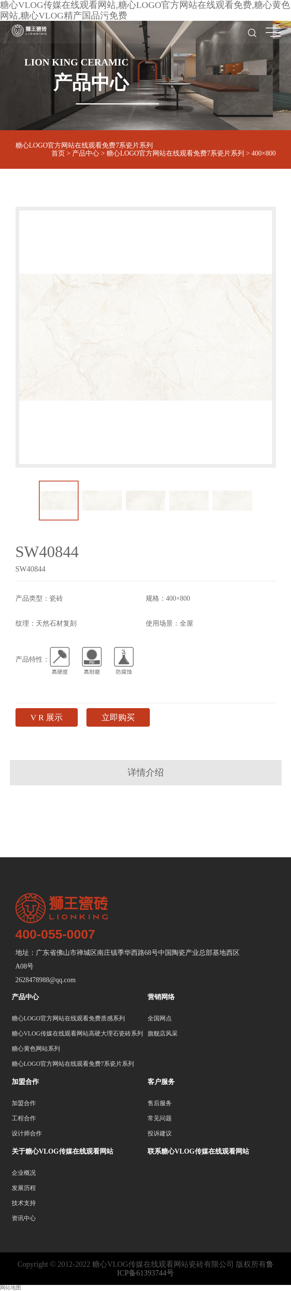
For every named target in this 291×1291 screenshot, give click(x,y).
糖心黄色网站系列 (36, 1048)
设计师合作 (27, 1133)
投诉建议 (160, 1133)
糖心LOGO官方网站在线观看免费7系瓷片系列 (84, 145)
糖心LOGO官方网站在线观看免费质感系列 (68, 1018)
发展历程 (24, 1188)
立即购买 (118, 717)
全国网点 (160, 1018)
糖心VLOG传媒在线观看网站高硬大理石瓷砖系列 (77, 1033)
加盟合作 (24, 1103)
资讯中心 (24, 1218)
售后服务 (160, 1103)
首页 (58, 153)
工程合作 (24, 1118)
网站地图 (10, 1288)
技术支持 (24, 1203)
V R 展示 (47, 717)
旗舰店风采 (163, 1033)
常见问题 (160, 1118)
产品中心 (85, 153)
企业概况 (24, 1173)
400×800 (263, 153)
